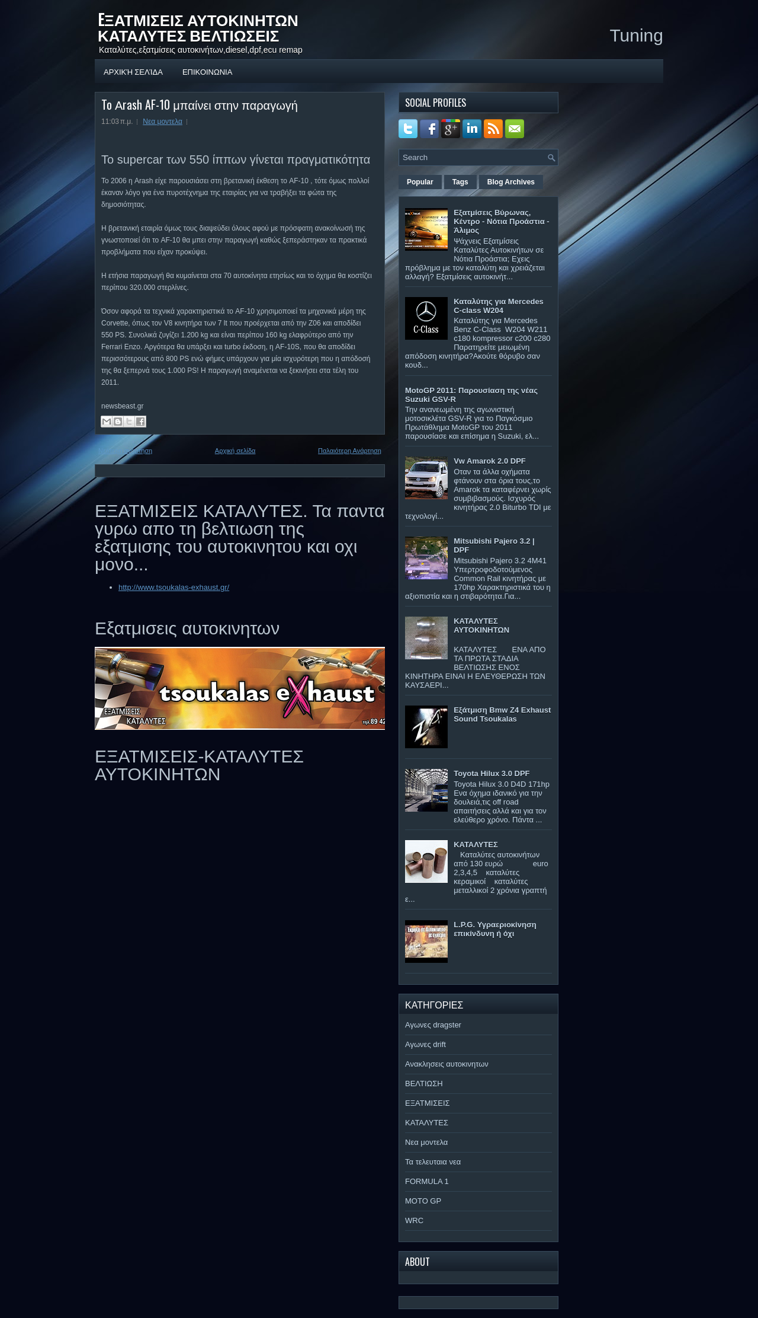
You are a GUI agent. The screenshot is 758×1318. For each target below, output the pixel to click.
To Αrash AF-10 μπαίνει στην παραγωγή (199, 104)
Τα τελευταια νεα (433, 1161)
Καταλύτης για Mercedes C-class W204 (499, 306)
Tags (460, 182)
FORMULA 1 (427, 1181)
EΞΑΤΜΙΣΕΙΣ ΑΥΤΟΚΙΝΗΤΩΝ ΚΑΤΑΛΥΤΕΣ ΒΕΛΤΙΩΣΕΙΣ (198, 27)
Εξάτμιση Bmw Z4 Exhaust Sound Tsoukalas (502, 714)
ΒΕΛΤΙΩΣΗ (424, 1083)
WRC (414, 1220)
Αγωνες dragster (433, 1024)
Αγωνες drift (425, 1044)
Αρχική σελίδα (133, 71)
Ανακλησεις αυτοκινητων (447, 1063)
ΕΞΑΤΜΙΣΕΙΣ (427, 1103)
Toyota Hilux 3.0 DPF (491, 773)
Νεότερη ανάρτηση (125, 450)
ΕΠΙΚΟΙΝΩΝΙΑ (207, 71)
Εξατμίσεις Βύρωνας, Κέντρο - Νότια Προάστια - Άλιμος (501, 221)
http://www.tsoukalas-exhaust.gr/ (173, 587)
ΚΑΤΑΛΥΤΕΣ (476, 844)
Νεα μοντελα (162, 121)
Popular (420, 182)
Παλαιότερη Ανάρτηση (349, 450)
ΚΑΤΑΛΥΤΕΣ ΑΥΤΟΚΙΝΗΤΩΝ (481, 625)
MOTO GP (423, 1200)
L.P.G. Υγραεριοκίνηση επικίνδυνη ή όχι (495, 929)
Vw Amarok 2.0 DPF (490, 461)
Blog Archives (511, 182)
